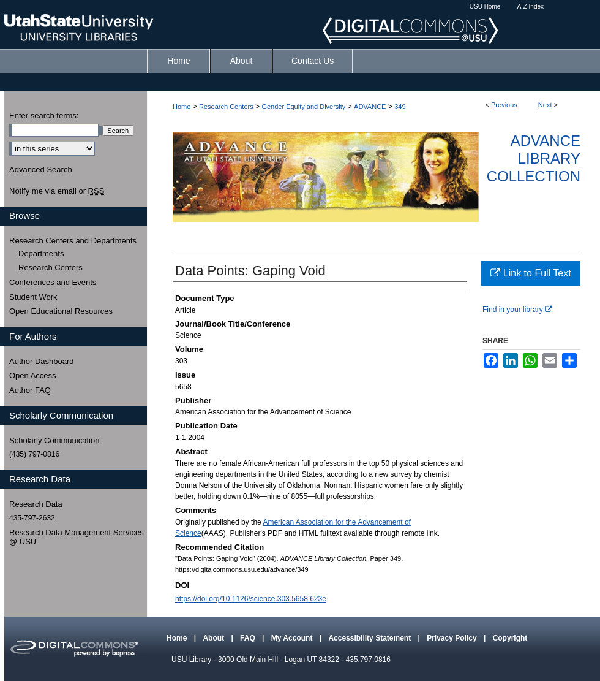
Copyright (510, 638)
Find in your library (517, 309)
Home (181, 106)
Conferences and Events (52, 282)
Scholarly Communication (54, 440)
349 (399, 106)
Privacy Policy (453, 638)
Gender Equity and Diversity (303, 106)
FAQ (248, 638)
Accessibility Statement (370, 638)
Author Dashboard (41, 361)
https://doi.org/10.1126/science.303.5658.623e (250, 599)
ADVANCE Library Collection (533, 158)
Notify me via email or (56, 191)
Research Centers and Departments (73, 240)
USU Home (485, 6)
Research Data (35, 504)
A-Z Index (530, 6)
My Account (293, 638)
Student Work (33, 297)
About (214, 638)
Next (545, 104)
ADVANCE (370, 106)
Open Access (32, 375)
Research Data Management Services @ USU (76, 537)
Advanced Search (40, 169)
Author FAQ (30, 390)
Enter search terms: (43, 115)
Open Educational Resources (61, 311)
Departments (41, 253)
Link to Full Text (530, 273)
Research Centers (226, 106)
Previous (504, 104)
